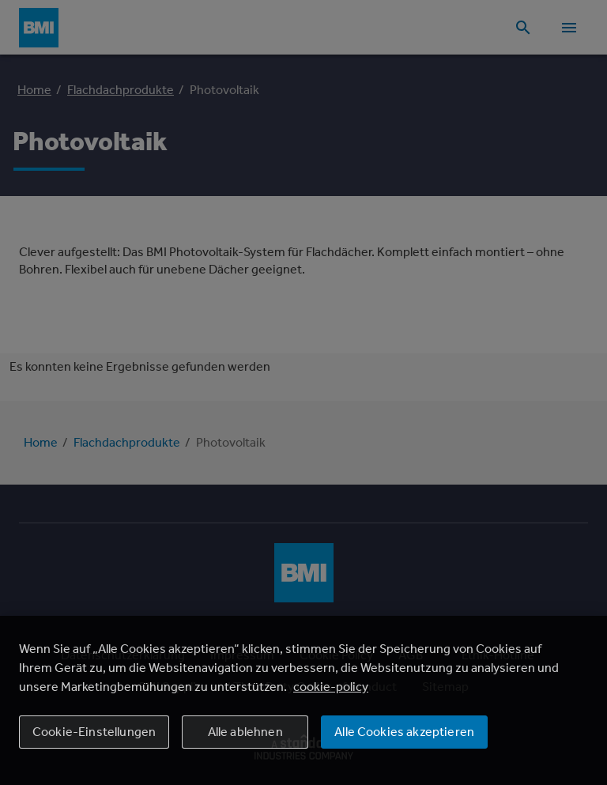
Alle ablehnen (245, 731)
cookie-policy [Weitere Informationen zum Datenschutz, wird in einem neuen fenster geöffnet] (330, 686)
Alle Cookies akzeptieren (404, 731)
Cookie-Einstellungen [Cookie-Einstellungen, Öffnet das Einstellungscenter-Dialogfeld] (94, 731)
